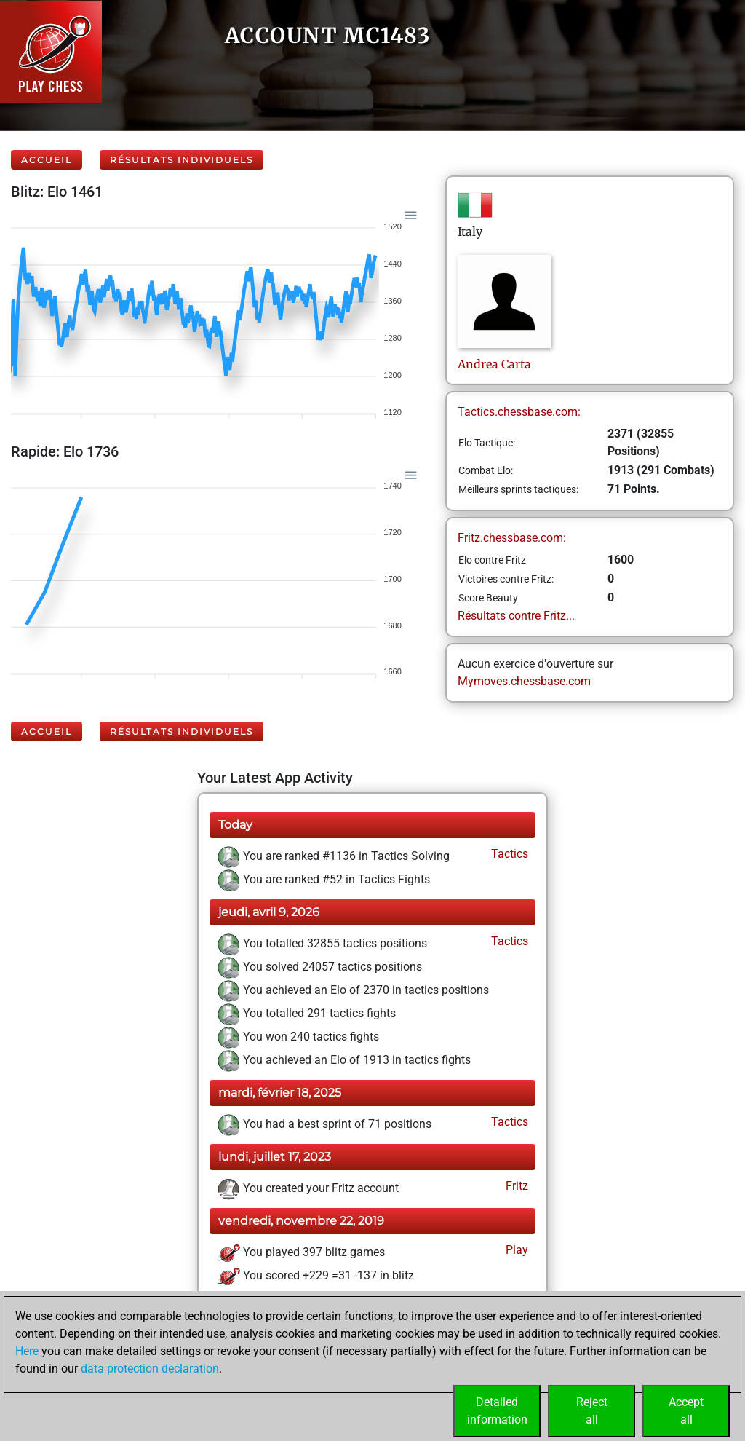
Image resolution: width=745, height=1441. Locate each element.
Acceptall (686, 1410)
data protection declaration (150, 1368)
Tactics (508, 854)
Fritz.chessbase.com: (512, 538)
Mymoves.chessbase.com (524, 681)
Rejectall (591, 1410)
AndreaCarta (494, 364)
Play (515, 1250)
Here (27, 1351)
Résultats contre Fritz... (516, 616)
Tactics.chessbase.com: (519, 412)
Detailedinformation (497, 1410)
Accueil (46, 159)
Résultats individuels (181, 159)
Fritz (515, 1186)
